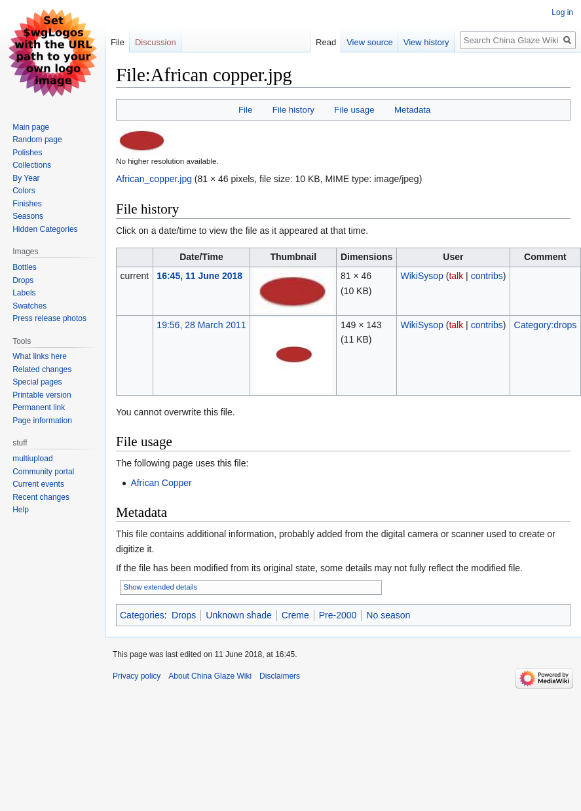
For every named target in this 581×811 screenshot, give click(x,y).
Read (311, 42)
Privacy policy (136, 676)
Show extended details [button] (161, 587)
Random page (37, 139)
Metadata (412, 110)
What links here (39, 356)
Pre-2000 (338, 615)
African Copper (160, 483)
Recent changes (40, 497)
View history (412, 42)
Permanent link (38, 407)
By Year (25, 178)
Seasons (27, 216)
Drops (184, 615)
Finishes (27, 203)
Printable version (41, 395)
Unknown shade (238, 615)
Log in (562, 12)
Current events (38, 484)
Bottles (24, 267)
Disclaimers (279, 676)
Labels (23, 292)
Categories (142, 615)
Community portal (43, 471)
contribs (487, 276)
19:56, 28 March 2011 (201, 325)
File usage (354, 110)
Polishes (27, 152)
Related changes (41, 369)
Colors (23, 190)
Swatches (29, 306)
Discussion (155, 42)
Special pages (37, 382)
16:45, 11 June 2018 (199, 276)
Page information (42, 420)
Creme (295, 615)
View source (356, 42)
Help (20, 509)
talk (456, 276)
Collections (31, 165)
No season (388, 615)
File (245, 110)
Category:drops (545, 325)
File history (293, 110)
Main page (30, 127)
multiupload (32, 458)
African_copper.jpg (154, 179)
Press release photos (49, 318)
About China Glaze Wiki (210, 676)
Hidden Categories (44, 229)
